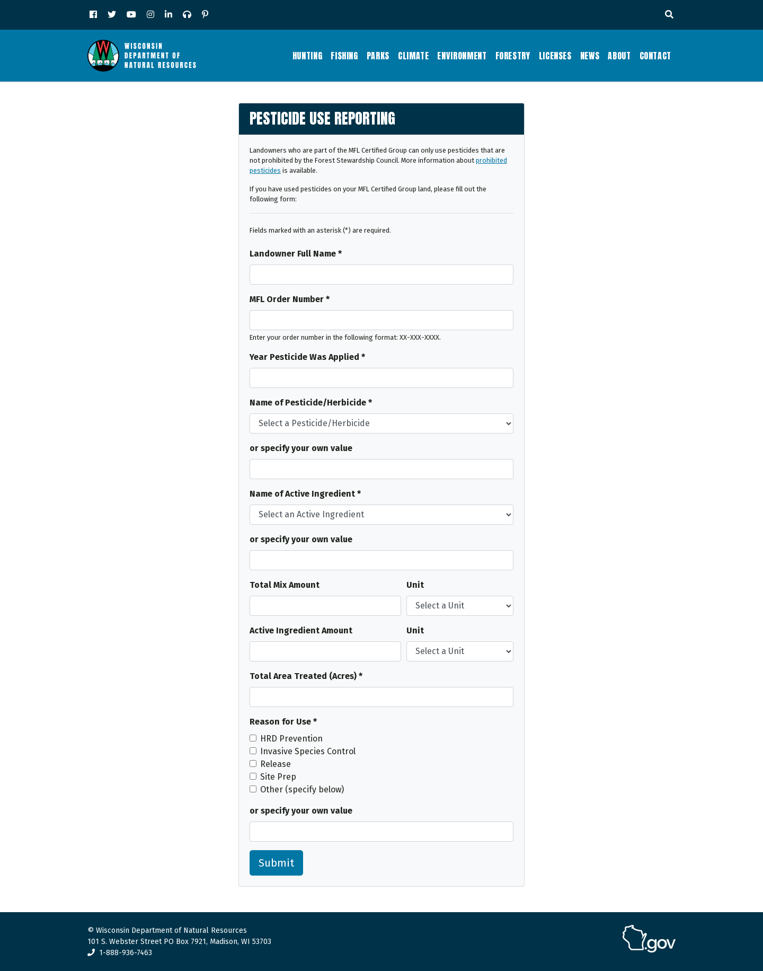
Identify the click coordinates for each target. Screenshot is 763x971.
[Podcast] (187, 14)
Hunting (307, 55)
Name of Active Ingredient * (305, 494)
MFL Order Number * (290, 299)
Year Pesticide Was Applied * (307, 357)
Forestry (512, 55)
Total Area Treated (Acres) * (306, 676)
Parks (378, 55)
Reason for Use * (283, 722)
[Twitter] (111, 14)
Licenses (555, 55)
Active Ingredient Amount (301, 630)
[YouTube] (131, 14)
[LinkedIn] (168, 14)
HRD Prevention (291, 739)
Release (275, 764)
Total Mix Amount (285, 585)
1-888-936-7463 (119, 952)
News (590, 55)
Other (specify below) (302, 789)
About (619, 55)
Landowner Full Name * (296, 254)
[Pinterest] (205, 14)
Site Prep (278, 777)
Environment (461, 55)
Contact (655, 55)
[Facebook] (93, 14)
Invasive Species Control (308, 751)
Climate (413, 55)
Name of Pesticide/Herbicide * (311, 403)
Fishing (344, 55)
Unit (415, 585)
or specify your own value (301, 448)
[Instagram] (150, 14)
